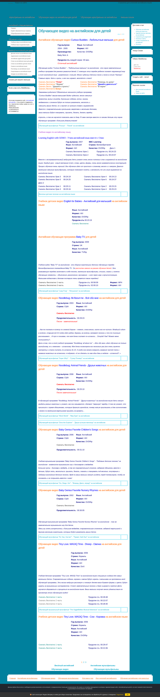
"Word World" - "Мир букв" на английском (74, 416)
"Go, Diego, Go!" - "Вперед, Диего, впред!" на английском (80, 483)
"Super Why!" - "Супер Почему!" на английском (76, 358)
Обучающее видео (60, 669)
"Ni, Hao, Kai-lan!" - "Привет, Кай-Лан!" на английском (78, 537)
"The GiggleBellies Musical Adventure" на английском (89, 610)
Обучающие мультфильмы (106, 669)
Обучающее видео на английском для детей (74, 31)
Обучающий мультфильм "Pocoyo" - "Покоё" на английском (61, 126)
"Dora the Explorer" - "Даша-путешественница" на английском (81, 422)
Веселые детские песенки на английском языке (57, 194)
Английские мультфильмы (103, 666)
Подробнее (119, 694)
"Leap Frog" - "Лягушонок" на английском (74, 291)
